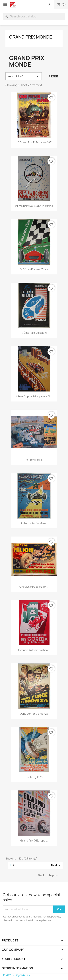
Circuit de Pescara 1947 (34, 586)
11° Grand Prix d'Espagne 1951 (34, 142)
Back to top (48, 875)
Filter (53, 76)
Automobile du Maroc (34, 523)
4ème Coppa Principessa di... (34, 396)
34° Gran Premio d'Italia (34, 269)
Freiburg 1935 (34, 777)
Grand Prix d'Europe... (34, 840)
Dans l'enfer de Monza (34, 713)
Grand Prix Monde (30, 37)
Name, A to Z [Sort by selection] (23, 76)
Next (56, 865)
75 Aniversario (34, 459)
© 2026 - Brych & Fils (16, 975)
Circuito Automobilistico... (34, 650)
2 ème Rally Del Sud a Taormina (34, 206)
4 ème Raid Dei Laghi (34, 332)
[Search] (34, 16)
